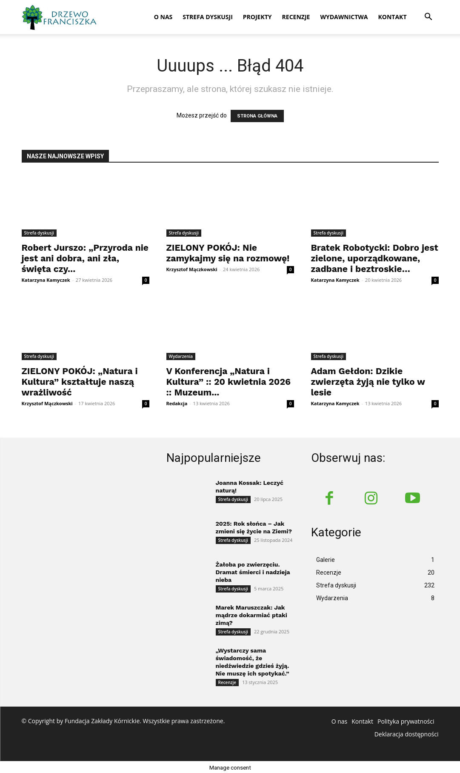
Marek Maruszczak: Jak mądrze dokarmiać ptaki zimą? (251, 614)
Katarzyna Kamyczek (46, 280)
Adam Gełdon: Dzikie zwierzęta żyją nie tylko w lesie (368, 382)
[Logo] (60, 17)
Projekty (257, 17)
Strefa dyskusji (208, 17)
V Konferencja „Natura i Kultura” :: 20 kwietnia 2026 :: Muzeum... (228, 382)
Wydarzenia (181, 356)
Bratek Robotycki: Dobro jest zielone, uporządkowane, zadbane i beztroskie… (374, 258)
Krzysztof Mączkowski (191, 269)
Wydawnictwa (344, 17)
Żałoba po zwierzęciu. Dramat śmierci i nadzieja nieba (253, 571)
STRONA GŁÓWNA (257, 116)
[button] (428, 18)
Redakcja (177, 403)
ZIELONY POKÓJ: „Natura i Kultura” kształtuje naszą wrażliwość (80, 382)
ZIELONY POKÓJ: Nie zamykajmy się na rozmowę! (228, 252)
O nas (163, 17)
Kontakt (392, 17)
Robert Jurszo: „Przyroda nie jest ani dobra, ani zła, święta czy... (85, 258)
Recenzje (296, 17)
